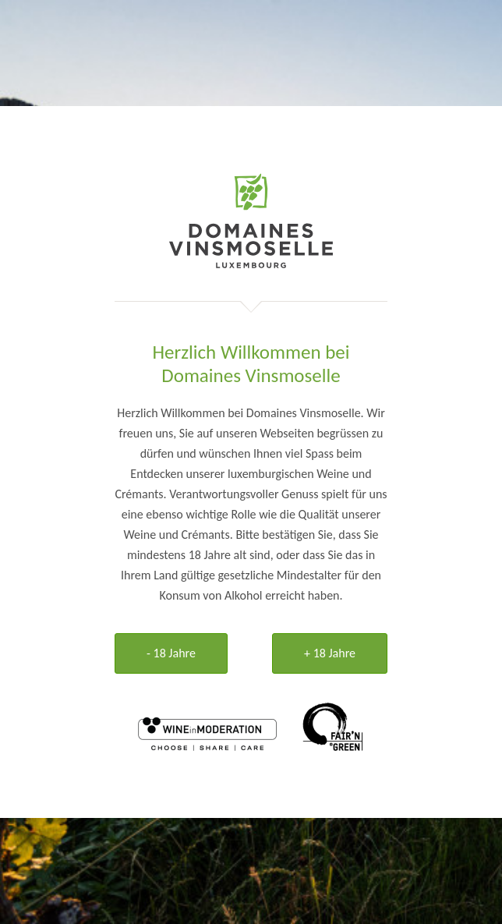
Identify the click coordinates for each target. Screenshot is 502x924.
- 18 (171, 653)
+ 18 (329, 653)
